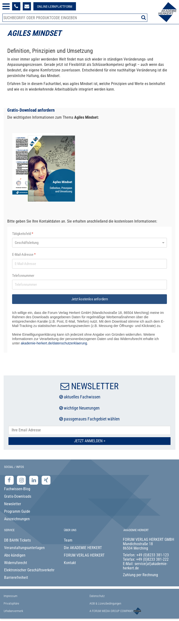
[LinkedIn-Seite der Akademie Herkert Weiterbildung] (34, 480)
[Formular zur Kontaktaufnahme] (26, 6)
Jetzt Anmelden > (89, 441)
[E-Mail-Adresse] (89, 264)
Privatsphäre (11, 603)
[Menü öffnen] (6, 6)
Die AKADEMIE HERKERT (83, 547)
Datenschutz (97, 596)
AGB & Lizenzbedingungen (105, 603)
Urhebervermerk (13, 611)
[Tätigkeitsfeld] (89, 243)
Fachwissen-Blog (17, 489)
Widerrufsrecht (15, 562)
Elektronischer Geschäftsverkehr (29, 570)
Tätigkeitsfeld (22, 234)
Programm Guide (17, 511)
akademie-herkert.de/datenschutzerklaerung (54, 343)
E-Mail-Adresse (24, 254)
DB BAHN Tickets (17, 540)
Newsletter (12, 504)
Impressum (10, 596)
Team (68, 540)
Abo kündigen (14, 555)
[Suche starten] (143, 17)
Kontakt (70, 562)
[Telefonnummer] (89, 284)
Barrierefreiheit (16, 577)
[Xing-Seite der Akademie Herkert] (46, 480)
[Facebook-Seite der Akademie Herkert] (10, 480)
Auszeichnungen (17, 519)
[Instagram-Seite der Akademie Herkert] (22, 480)
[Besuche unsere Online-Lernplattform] (54, 6)
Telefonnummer (23, 275)
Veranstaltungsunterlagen (24, 547)
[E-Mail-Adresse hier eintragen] (89, 430)
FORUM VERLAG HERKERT (84, 555)
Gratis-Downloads (17, 496)
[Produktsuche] (74, 18)
